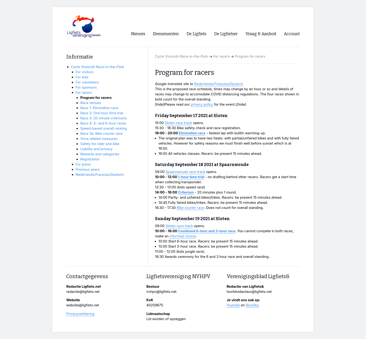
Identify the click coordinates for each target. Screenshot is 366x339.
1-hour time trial (191, 177)
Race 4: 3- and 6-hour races (103, 123)
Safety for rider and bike (99, 144)
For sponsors (86, 87)
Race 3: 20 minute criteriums (103, 118)
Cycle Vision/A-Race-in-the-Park (181, 56)
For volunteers (87, 82)
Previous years (87, 169)
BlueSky (252, 305)
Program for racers (250, 56)
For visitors (84, 72)
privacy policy (202, 104)
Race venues (90, 103)
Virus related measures (98, 139)
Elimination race (192, 133)
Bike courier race (190, 208)
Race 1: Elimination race (99, 108)
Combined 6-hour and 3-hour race (206, 231)
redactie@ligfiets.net (83, 292)
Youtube (233, 305)
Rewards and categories (99, 154)
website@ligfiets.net (82, 305)
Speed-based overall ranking (103, 128)
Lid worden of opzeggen (166, 319)
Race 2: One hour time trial (101, 113)
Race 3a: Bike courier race (101, 133)
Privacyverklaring (80, 314)
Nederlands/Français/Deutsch (218, 84)
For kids (82, 77)
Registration (89, 159)
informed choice (182, 236)
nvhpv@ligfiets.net (161, 292)
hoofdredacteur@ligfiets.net (249, 292)
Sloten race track (178, 123)
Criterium (186, 192)
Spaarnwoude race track (185, 172)
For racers (221, 56)
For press (83, 164)
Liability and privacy (96, 149)
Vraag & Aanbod (261, 33)
